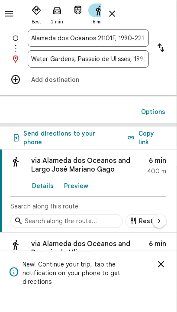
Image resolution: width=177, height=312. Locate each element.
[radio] (36, 13)
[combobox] (88, 38)
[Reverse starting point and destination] (161, 49)
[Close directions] (112, 13)
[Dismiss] (161, 264)
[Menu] (9, 13)
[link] (88, 191)
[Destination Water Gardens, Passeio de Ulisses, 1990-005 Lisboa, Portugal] (88, 59)
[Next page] (159, 221)
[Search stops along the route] (66, 221)
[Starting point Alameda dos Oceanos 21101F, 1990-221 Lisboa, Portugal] (88, 38)
